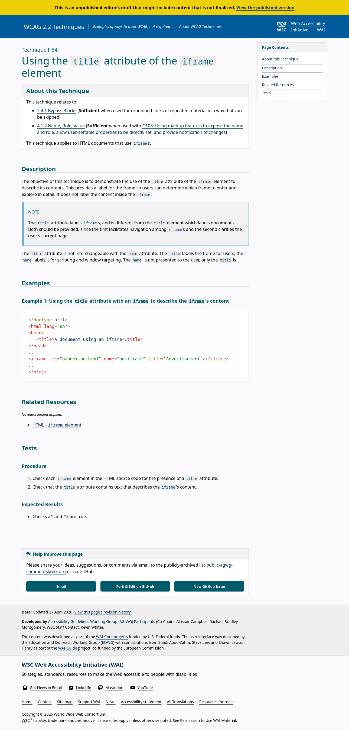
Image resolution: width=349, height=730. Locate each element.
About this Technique (280, 59)
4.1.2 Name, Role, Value (61, 126)
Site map (65, 701)
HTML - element (56, 425)
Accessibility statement (141, 701)
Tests (266, 92)
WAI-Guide (67, 648)
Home (27, 701)
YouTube (145, 687)
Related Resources (278, 84)
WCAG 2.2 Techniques (54, 26)
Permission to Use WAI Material (208, 720)
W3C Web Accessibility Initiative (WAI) (72, 664)
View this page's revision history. (102, 612)
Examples (270, 76)
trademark (57, 720)
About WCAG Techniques (200, 26)
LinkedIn (83, 687)
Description (272, 67)
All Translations (180, 701)
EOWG (107, 642)
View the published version (265, 8)
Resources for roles (216, 701)
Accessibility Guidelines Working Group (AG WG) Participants (101, 621)
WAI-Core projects (112, 636)
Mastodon (114, 687)
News (111, 701)
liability (39, 720)
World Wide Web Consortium (79, 714)
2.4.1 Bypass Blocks (56, 111)
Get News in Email (46, 687)
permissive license (91, 720)
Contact (45, 701)
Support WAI (89, 701)
